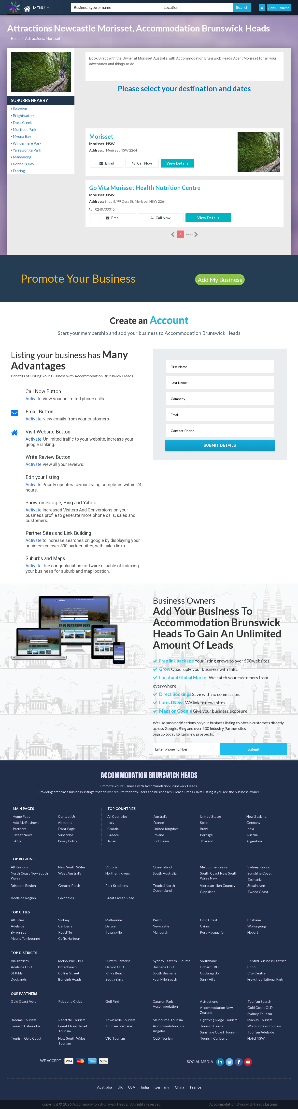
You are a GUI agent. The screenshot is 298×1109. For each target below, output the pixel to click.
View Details (177, 163)
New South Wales (71, 867)
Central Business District (266, 961)
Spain (204, 822)
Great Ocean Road (119, 898)
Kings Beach (115, 973)
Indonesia (161, 841)
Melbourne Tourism (168, 1020)
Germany (253, 822)
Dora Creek (21, 122)
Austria (252, 835)
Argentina (254, 841)
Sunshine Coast (259, 873)
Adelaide (17, 926)
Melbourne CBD (70, 961)
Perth (157, 920)
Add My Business (220, 279)
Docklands (19, 979)
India (250, 829)
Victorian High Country (217, 885)
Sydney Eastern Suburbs (171, 961)
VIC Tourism (115, 1038)
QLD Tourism (163, 1038)
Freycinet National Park (265, 979)
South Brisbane (164, 973)
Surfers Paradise (118, 961)
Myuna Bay (21, 136)
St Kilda (17, 973)
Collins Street (68, 973)
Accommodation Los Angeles (168, 1028)
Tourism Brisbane (118, 1026)
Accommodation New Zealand (216, 1010)
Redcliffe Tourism (71, 1020)
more (192, 234)
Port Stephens (116, 885)
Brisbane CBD (163, 967)
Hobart (252, 932)
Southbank (208, 961)
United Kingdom (166, 829)
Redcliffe (65, 932)
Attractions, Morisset (42, 38)
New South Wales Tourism (71, 1040)
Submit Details (220, 445)
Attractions (209, 1001)
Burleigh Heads (70, 979)
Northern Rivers (117, 873)
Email (106, 163)
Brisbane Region (23, 885)
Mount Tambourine (25, 938)
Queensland (162, 867)
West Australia (69, 873)
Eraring (18, 171)
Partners (19, 829)
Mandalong (21, 157)
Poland (159, 835)
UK (120, 1087)
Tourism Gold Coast (26, 1038)
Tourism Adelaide (260, 1032)
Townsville (113, 932)
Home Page (21, 816)
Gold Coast (208, 920)
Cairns (205, 926)
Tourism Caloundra (25, 1026)
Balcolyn (19, 109)
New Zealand (256, 816)
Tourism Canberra (213, 1038)
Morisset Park (23, 129)
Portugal (206, 835)
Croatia (113, 829)
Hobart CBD (209, 967)
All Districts (20, 961)
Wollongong (256, 926)
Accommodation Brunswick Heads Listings (243, 1104)
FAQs (17, 841)
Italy (110, 822)
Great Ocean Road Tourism (72, 1028)
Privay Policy (67, 841)
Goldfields (66, 898)
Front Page (66, 829)
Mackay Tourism (259, 1020)
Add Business (278, 8)
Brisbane (254, 920)
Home (15, 38)
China (179, 1087)
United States (211, 816)
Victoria (111, 867)
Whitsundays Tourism (264, 1026)
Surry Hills (207, 979)
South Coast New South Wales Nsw (218, 875)
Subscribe (65, 835)
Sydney (64, 920)
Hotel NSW (256, 1038)
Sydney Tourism (259, 1014)
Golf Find (112, 1001)
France (159, 822)
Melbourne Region (214, 867)
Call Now (142, 163)
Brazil (204, 829)
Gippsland (207, 892)
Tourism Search (259, 1001)
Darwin (110, 926)
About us (65, 822)
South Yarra (114, 979)
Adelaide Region (23, 898)
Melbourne (113, 920)
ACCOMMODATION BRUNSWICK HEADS (149, 775)
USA (131, 1087)
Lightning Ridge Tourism (218, 1020)
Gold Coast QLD (260, 1007)
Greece (113, 835)
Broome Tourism (23, 1020)
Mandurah (160, 932)
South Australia (165, 873)
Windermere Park (26, 143)
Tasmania (254, 879)
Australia (160, 816)
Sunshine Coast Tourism (219, 1032)
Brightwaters (23, 115)
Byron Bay (18, 932)
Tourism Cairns (211, 1026)
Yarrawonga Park (26, 150)
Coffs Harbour (69, 938)
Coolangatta (209, 973)
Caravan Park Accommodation (165, 1003)
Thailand (206, 841)
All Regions (19, 867)
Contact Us (67, 816)
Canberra (65, 926)
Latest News (22, 835)
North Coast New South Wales (29, 875)
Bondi (251, 967)
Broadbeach (67, 967)
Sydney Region (258, 867)
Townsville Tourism (120, 1020)
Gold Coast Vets (23, 1001)
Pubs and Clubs (70, 1001)
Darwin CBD (114, 967)
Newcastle (161, 926)
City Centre (256, 973)
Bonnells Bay (22, 164)
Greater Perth (69, 885)
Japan (111, 841)
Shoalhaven (256, 885)
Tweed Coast (257, 892)
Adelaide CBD (21, 967)
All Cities (18, 920)
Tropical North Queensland (164, 888)
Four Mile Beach (165, 979)
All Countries (117, 816)
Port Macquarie (212, 932)
